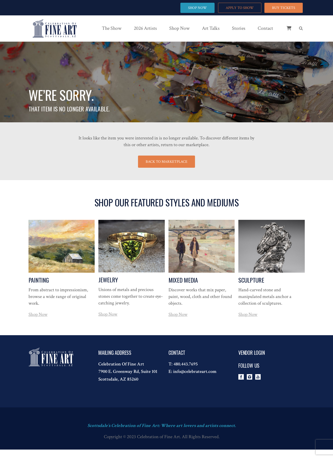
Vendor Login (251, 352)
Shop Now (179, 28)
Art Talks (211, 28)
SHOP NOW (197, 7)
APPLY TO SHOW (239, 7)
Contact (265, 28)
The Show (111, 28)
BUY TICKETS (283, 7)
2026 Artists (145, 28)
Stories (238, 28)
